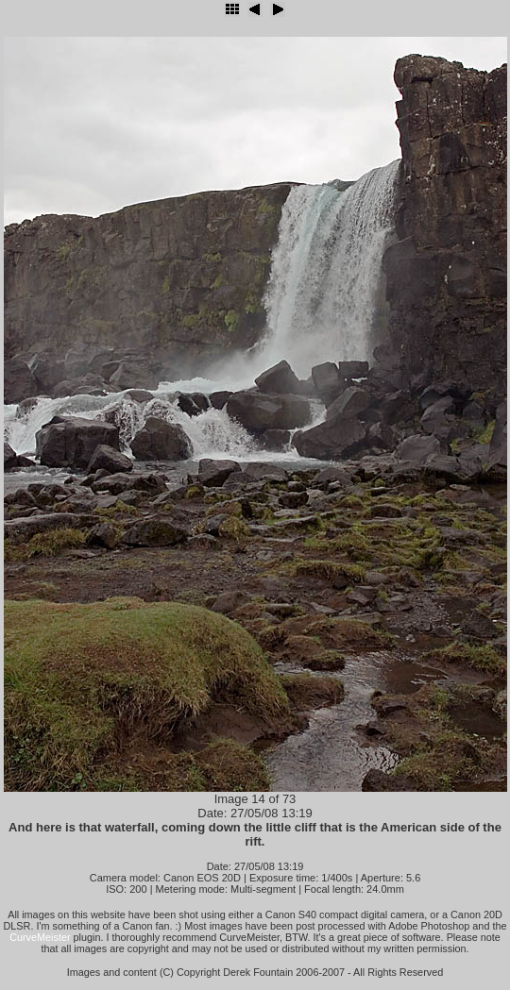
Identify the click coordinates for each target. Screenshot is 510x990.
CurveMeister (39, 937)
